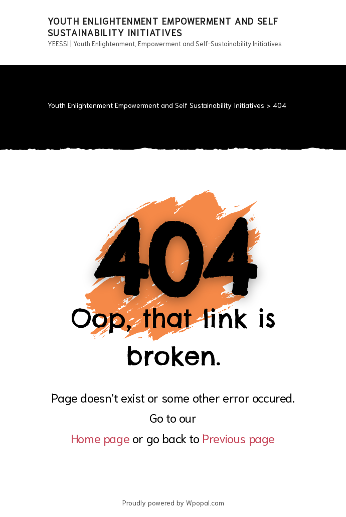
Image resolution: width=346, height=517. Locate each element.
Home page (100, 438)
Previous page (238, 438)
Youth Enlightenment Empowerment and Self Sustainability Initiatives (163, 26)
